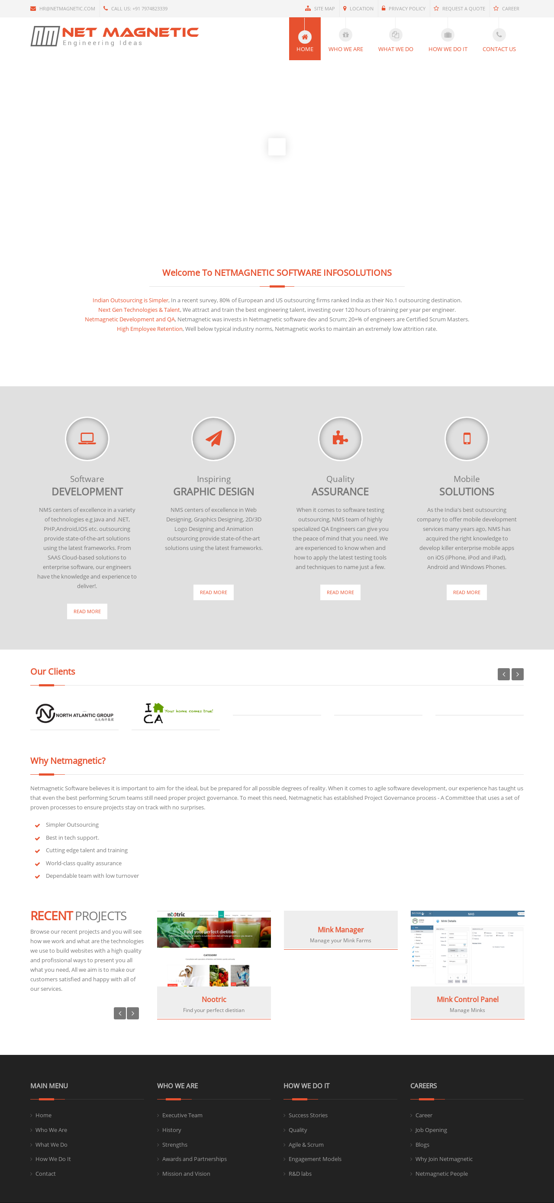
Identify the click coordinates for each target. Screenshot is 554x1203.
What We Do (51, 1144)
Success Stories (308, 1115)
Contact (45, 1173)
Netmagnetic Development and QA (130, 319)
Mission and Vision (186, 1173)
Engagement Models (315, 1159)
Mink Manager (341, 930)
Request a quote (459, 8)
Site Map (320, 8)
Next (518, 674)
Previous (504, 674)
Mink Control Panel (468, 999)
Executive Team (182, 1115)
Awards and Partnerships (194, 1159)
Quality (298, 1130)
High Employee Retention (150, 329)
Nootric (214, 999)
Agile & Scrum (306, 1144)
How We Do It (53, 1159)
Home (43, 1115)
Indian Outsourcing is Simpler (130, 300)
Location (358, 8)
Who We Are (51, 1130)
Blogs (422, 1144)
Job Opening (431, 1130)
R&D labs (300, 1173)
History (171, 1130)
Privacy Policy (403, 8)
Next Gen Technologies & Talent (139, 310)
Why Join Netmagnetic (444, 1159)
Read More (87, 611)
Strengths (174, 1144)
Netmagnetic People (442, 1173)
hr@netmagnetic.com (62, 8)
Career (506, 8)
